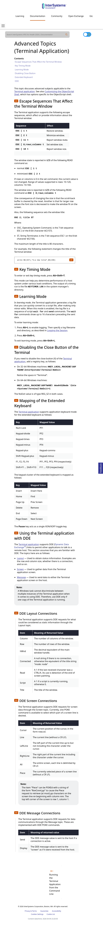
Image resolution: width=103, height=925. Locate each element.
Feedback (100, 468)
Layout (20, 558)
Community (56, 16)
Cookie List (51, 914)
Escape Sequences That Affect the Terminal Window (38, 61)
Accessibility (56, 911)
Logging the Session (57, 330)
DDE (17, 81)
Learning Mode (22, 69)
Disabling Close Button (25, 73)
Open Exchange (76, 16)
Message (21, 577)
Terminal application (24, 91)
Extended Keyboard (24, 77)
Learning (20, 16)
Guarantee (44, 911)
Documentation (37, 16)
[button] (16, 101)
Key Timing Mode (22, 65)
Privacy (27, 911)
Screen (20, 569)
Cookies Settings (37, 914)
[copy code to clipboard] (71, 260)
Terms (34, 911)
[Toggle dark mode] (87, 34)
